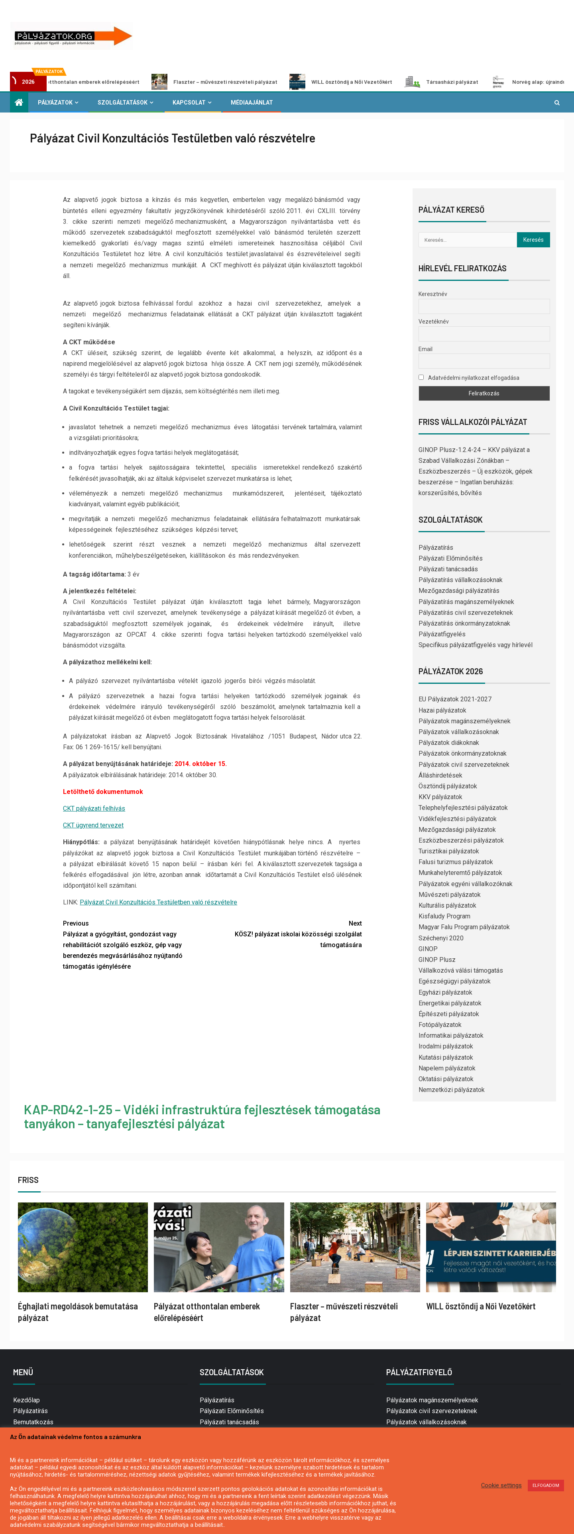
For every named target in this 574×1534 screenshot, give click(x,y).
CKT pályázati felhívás (94, 808)
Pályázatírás (436, 547)
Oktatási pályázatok (446, 1079)
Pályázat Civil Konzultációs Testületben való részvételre (158, 902)
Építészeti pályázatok (449, 1014)
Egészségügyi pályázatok (455, 981)
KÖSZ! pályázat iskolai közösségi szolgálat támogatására (287, 933)
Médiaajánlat (252, 102)
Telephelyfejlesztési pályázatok (463, 807)
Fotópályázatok (440, 1025)
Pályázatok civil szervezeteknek (464, 764)
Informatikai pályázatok (451, 1035)
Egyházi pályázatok (445, 992)
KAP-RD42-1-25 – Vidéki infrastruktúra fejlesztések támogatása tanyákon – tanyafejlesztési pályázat (202, 1116)
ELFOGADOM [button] (546, 1485)
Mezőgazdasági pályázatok (457, 829)
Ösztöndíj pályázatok (448, 786)
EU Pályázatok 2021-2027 (455, 699)
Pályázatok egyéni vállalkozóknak (466, 884)
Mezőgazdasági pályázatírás (459, 590)
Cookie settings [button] (501, 1485)
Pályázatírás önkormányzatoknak (464, 623)
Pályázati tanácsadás (448, 569)
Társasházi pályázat (455, 82)
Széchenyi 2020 (441, 938)
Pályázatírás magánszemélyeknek (466, 602)
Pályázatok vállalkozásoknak (459, 732)
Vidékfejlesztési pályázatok (458, 819)
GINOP (428, 949)
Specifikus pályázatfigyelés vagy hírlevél (476, 645)
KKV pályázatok (440, 797)
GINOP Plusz (437, 959)
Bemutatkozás (33, 1422)
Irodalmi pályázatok (446, 1046)
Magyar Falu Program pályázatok (464, 927)
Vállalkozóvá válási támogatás (461, 970)
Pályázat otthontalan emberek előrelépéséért (83, 82)
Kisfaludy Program (444, 916)
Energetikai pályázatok (450, 1003)
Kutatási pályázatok (446, 1057)
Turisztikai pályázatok (449, 851)
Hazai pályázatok (442, 710)
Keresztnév (433, 294)
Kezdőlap (26, 1400)
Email (425, 349)
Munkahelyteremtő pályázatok (460, 873)
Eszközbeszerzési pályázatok (461, 840)
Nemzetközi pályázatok (452, 1090)
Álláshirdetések (440, 775)
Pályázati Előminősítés (451, 558)
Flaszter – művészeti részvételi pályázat (228, 82)
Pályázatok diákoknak (449, 742)
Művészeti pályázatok (450, 894)
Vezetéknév (434, 321)
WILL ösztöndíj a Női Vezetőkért (354, 82)
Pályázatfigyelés (442, 634)
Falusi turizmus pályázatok (456, 862)
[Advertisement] (212, 1038)
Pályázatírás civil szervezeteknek (466, 612)
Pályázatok (55, 102)
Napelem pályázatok (447, 1068)
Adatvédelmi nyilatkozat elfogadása (469, 378)
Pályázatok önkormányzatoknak (463, 753)
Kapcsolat (189, 102)
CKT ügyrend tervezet (93, 825)
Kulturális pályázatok (447, 905)
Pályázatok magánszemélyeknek (465, 721)
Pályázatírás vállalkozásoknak (461, 580)
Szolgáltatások (122, 102)
